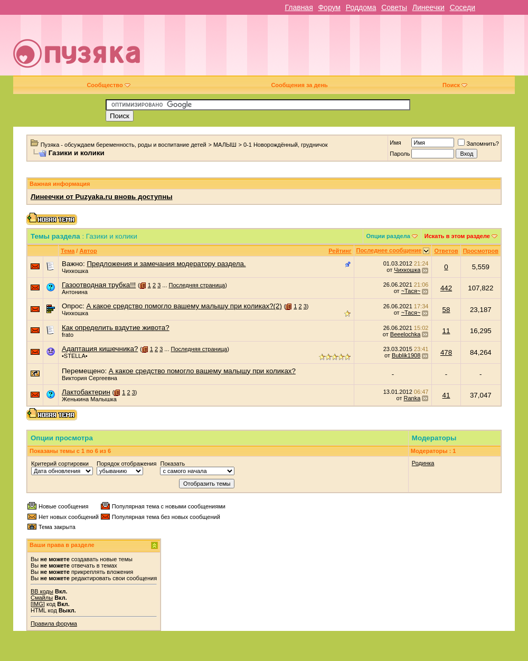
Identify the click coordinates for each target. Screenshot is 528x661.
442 (446, 288)
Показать (172, 463)
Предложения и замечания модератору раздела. (166, 264)
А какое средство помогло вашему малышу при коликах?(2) (183, 306)
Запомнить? (478, 143)
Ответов (446, 251)
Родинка (423, 463)
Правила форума (54, 623)
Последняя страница (197, 285)
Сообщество (108, 85)
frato (67, 335)
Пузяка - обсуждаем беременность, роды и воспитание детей (123, 144)
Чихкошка (75, 271)
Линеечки (428, 7)
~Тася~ (411, 291)
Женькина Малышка (89, 399)
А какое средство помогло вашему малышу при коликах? (202, 371)
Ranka (412, 398)
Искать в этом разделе (457, 236)
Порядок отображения (126, 463)
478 (446, 352)
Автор (88, 251)
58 (446, 310)
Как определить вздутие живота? (115, 328)
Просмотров (480, 251)
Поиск (454, 85)
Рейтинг (339, 251)
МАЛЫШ (225, 144)
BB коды (42, 591)
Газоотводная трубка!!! (99, 285)
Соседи (462, 7)
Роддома (361, 7)
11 (446, 331)
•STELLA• (75, 356)
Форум (329, 7)
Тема (67, 251)
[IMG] (38, 604)
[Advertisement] (366, 49)
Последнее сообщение (389, 250)
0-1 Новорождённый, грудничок (285, 144)
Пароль (400, 153)
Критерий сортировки (60, 463)
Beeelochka (405, 334)
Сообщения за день (299, 85)
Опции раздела (388, 236)
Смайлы (42, 597)
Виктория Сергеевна (89, 378)
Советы (394, 7)
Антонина (75, 292)
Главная (299, 7)
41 (446, 395)
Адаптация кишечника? (100, 349)
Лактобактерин (86, 392)
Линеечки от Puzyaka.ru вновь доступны (102, 197)
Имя (395, 142)
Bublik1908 (406, 355)
